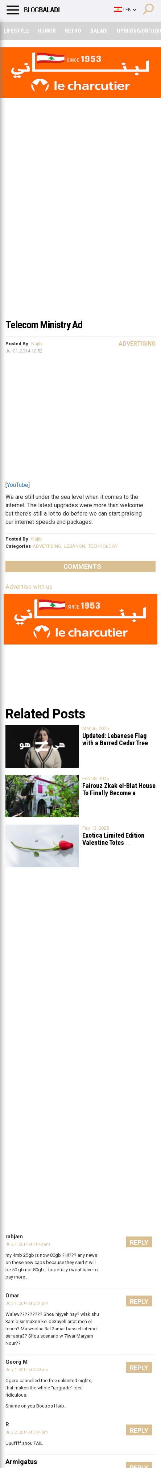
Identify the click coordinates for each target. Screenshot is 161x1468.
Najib (36, 343)
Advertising (137, 343)
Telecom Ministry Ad (43, 325)
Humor (47, 31)
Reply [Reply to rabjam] (139, 1242)
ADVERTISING (47, 546)
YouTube (17, 484)
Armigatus (21, 1461)
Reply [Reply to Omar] (139, 1301)
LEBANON (74, 546)
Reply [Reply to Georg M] (139, 1368)
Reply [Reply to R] (139, 1430)
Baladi (99, 31)
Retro (73, 31)
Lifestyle (16, 31)
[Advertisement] (80, 230)
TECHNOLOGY (102, 546)
